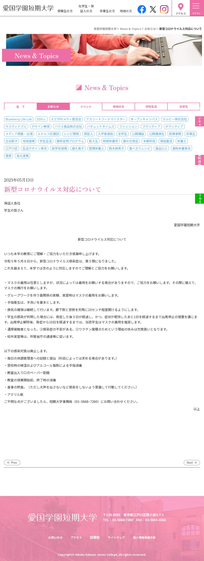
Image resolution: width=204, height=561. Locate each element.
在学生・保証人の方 (86, 8)
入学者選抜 (105, 134)
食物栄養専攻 (181, 148)
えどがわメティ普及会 (66, 119)
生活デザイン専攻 (35, 148)
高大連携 (22, 155)
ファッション (128, 126)
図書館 (94, 537)
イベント (85, 106)
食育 (8, 155)
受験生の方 (65, 11)
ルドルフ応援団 (48, 134)
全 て (20, 106)
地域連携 (29, 141)
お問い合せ (52, 537)
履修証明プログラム (70, 141)
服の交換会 (130, 141)
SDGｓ (41, 119)
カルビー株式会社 (175, 119)
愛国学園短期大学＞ (106, 29)
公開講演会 (156, 134)
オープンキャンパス (144, 119)
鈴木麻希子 (116, 148)
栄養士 (181, 141)
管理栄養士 (96, 148)
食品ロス (161, 148)
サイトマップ (116, 537)
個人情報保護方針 (147, 537)
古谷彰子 (11, 141)
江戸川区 (11, 148)
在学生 (184, 106)
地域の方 (126, 11)
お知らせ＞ (152, 29)
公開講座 (138, 134)
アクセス (74, 537)
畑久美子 (78, 148)
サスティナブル (16, 126)
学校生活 (151, 106)
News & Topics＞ (132, 29)
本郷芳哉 (149, 141)
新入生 (93, 141)
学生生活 (46, 141)
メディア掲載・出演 (19, 134)
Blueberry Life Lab (18, 119)
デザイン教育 (40, 126)
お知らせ (53, 106)
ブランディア (151, 126)
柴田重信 (166, 141)
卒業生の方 (107, 11)
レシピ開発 (71, 134)
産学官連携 (59, 148)
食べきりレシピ (139, 148)
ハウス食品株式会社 (68, 126)
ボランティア (174, 126)
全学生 (122, 134)
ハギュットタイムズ (100, 126)
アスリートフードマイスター (106, 119)
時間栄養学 (110, 141)
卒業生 (190, 134)
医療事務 (175, 134)
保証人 (88, 134)
